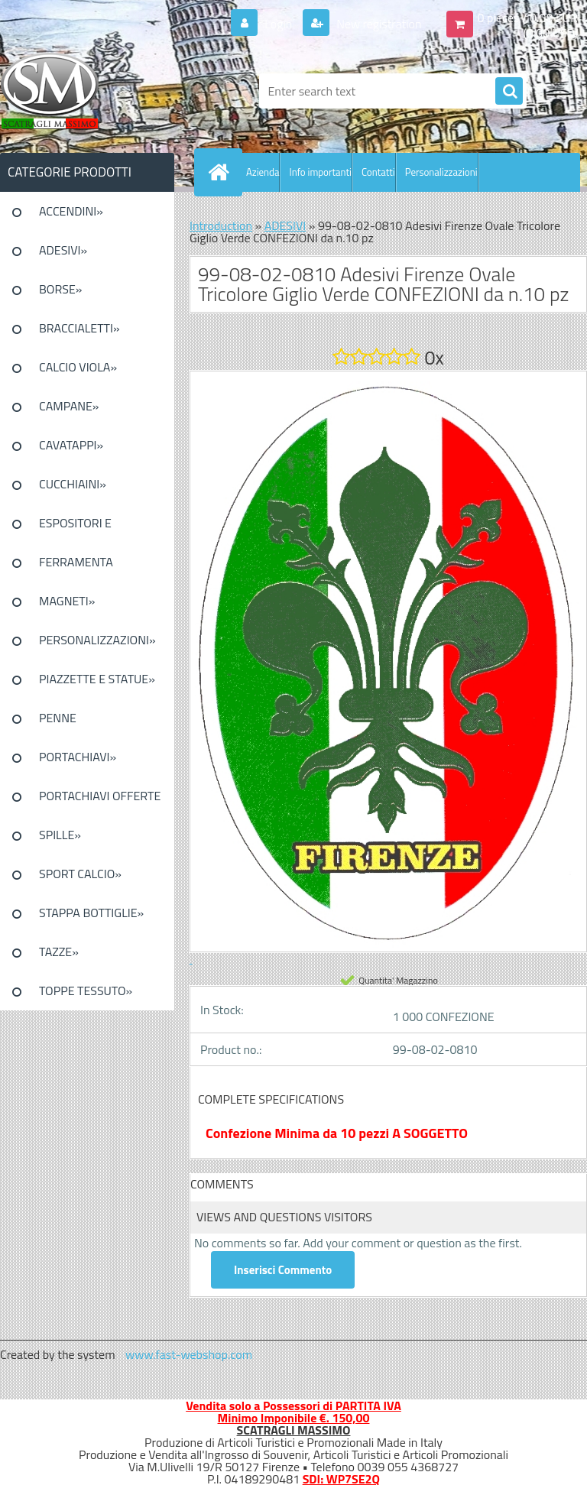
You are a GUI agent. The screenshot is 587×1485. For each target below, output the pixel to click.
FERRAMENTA (76, 562)
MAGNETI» (67, 601)
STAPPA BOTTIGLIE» (91, 912)
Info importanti (320, 172)
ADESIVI (285, 225)
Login (278, 24)
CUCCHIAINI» (72, 484)
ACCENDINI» (71, 211)
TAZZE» (59, 951)
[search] (509, 91)
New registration (378, 24)
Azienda (262, 172)
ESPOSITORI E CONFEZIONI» (75, 528)
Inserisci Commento (283, 1270)
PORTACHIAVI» (77, 756)
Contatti (378, 172)
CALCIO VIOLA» (78, 367)
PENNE (57, 717)
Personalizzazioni (441, 172)
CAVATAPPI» (71, 445)
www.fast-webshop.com (188, 1354)
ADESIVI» (63, 250)
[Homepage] (221, 172)
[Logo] (105, 91)
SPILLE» (60, 834)
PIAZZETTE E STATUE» (97, 679)
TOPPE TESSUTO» (85, 990)
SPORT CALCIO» (80, 873)
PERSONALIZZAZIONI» (97, 640)
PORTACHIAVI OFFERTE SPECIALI (100, 800)
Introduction (221, 225)
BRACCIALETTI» (79, 328)
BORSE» (60, 289)
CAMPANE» (69, 406)
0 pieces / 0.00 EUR (528, 17)
